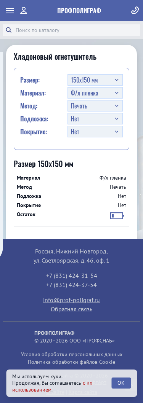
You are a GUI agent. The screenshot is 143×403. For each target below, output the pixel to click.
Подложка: (34, 118)
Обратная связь (71, 309)
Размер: (30, 79)
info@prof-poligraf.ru (71, 300)
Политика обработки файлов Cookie (71, 361)
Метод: (28, 105)
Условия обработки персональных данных (71, 354)
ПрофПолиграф (79, 10)
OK (121, 382)
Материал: (33, 92)
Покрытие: (33, 131)
